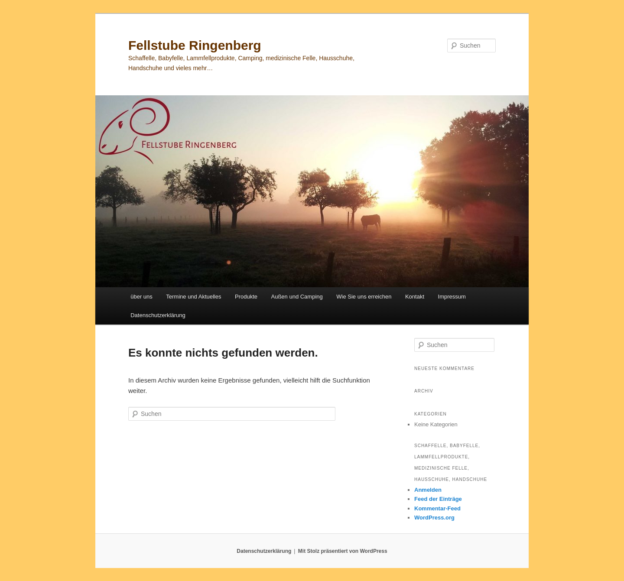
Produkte (246, 296)
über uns (141, 296)
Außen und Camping (297, 296)
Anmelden (428, 490)
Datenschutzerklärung (157, 315)
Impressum (452, 296)
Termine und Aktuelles (193, 296)
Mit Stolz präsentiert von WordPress (342, 551)
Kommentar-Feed (437, 508)
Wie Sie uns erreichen (363, 296)
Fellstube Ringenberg (194, 45)
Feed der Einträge (438, 499)
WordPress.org (434, 517)
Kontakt (414, 296)
